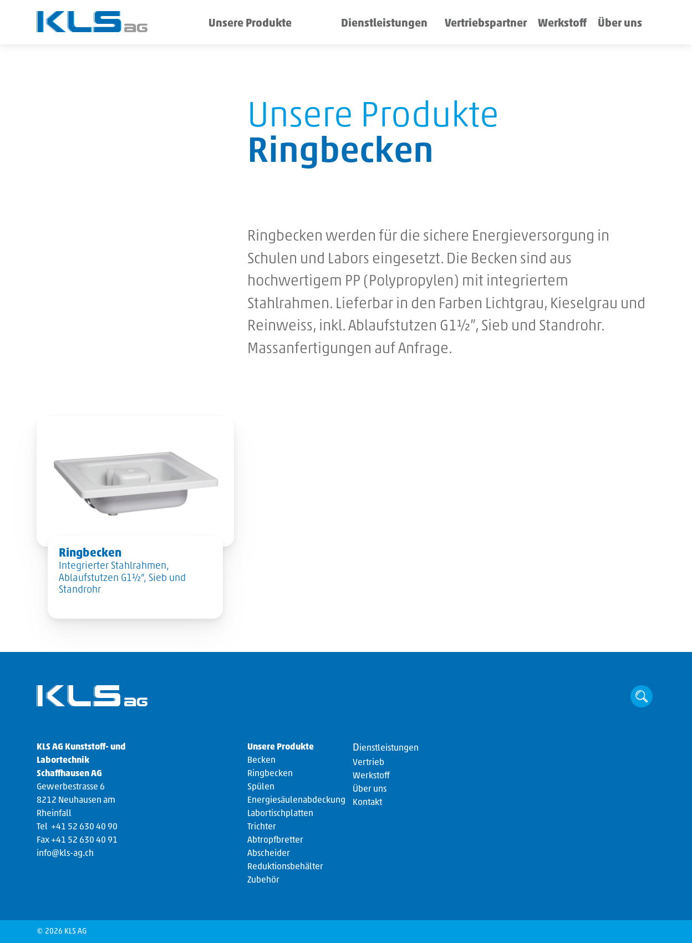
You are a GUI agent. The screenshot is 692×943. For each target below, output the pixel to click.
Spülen (260, 787)
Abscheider (268, 853)
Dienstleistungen (351, 25)
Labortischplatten (280, 813)
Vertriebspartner (460, 25)
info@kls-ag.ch (65, 853)
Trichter (261, 827)
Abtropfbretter (275, 840)
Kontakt (367, 802)
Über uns (617, 25)
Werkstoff (542, 25)
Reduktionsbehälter (285, 867)
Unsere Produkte (239, 25)
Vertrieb (368, 762)
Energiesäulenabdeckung (296, 800)
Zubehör (263, 880)
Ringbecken (270, 773)
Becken (261, 760)
